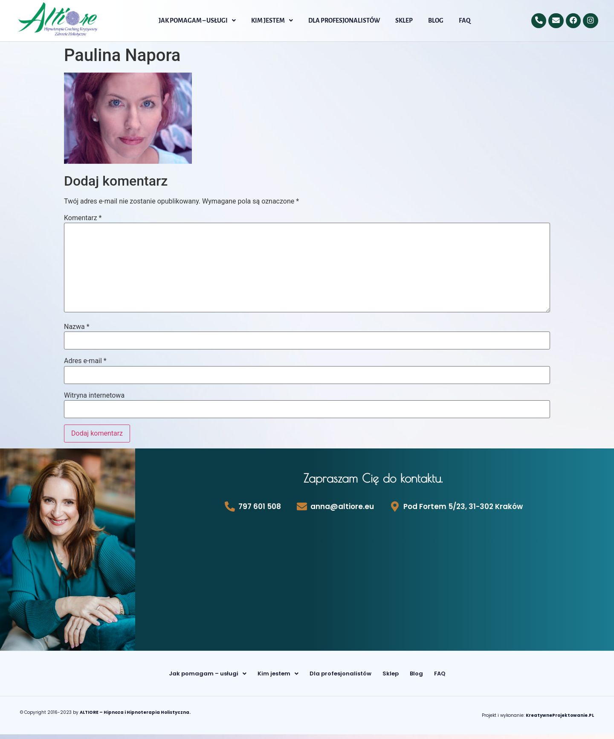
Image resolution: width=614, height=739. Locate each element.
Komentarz (82, 218)
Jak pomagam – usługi (197, 20)
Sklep (404, 20)
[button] (197, 20)
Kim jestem (272, 20)
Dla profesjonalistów (344, 20)
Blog (435, 20)
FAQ (464, 20)
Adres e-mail (85, 361)
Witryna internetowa (94, 395)
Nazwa (77, 326)
